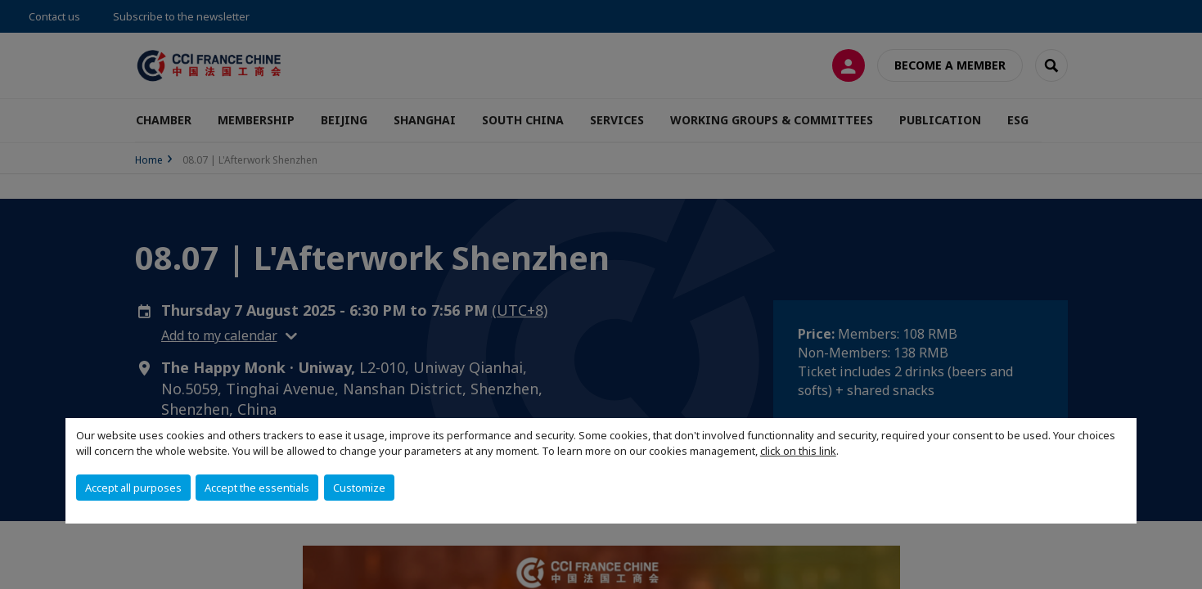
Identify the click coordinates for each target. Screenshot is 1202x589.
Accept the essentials (257, 487)
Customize (359, 487)
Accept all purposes (133, 487)
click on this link (798, 450)
